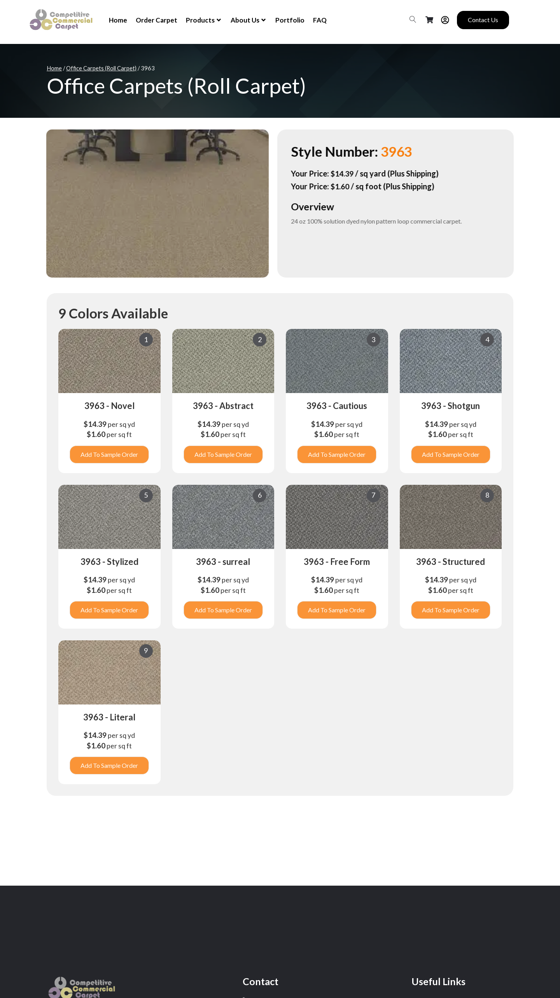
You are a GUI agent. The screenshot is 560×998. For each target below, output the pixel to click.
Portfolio (289, 20)
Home (118, 20)
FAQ (320, 20)
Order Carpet (156, 20)
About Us (249, 20)
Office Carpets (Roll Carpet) (101, 68)
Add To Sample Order (109, 454)
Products (204, 20)
